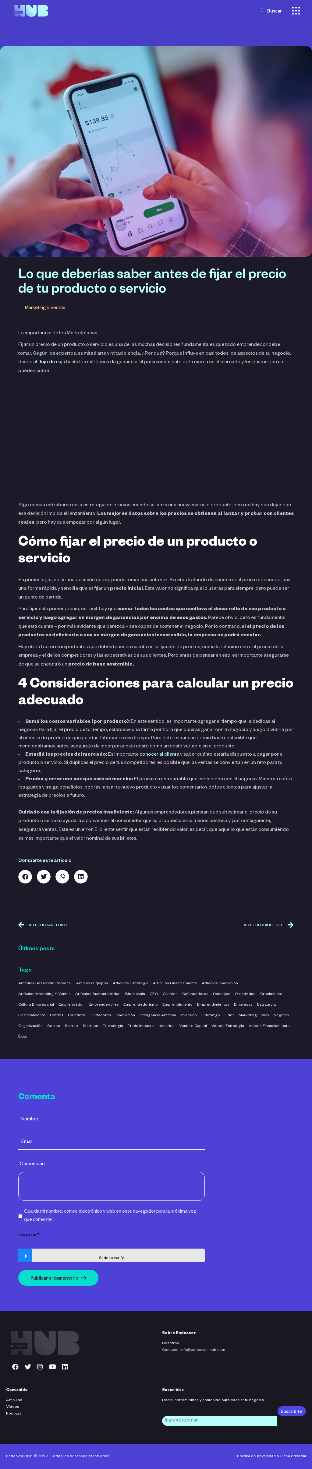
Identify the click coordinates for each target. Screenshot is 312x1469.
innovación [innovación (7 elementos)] (125, 1016)
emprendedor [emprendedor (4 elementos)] (71, 1005)
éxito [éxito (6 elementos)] (22, 1037)
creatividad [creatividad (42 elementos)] (245, 994)
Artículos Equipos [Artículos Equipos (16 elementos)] (92, 984)
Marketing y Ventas (45, 308)
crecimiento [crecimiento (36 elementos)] (271, 994)
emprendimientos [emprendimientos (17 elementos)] (213, 1005)
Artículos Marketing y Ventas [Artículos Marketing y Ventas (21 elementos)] (44, 994)
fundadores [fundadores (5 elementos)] (100, 1016)
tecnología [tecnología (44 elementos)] (113, 1026)
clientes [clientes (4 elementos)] (170, 994)
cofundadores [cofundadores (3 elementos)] (195, 994)
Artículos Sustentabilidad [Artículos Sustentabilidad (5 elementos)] (98, 994)
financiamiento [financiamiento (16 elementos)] (31, 1016)
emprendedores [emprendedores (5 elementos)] (104, 1005)
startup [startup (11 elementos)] (71, 1026)
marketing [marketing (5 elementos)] (248, 1016)
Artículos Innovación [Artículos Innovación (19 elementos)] (220, 984)
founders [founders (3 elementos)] (76, 1016)
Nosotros (170, 1343)
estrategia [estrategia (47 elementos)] (266, 1005)
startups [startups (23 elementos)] (90, 1026)
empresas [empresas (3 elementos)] (243, 1005)
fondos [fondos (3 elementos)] (56, 1016)
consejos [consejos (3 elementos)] (221, 994)
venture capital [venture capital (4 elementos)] (193, 1026)
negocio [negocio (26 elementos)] (281, 1016)
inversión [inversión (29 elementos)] (188, 1016)
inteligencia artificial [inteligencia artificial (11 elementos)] (158, 1016)
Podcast (13, 1414)
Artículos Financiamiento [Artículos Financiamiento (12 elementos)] (175, 984)
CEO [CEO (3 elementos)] (154, 994)
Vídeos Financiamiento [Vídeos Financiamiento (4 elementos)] (269, 1026)
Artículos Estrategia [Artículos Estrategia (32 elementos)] (130, 984)
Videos (12, 1407)
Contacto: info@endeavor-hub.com (193, 1350)
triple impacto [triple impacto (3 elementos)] (141, 1026)
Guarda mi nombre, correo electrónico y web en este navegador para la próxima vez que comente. (110, 1216)
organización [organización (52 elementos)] (30, 1026)
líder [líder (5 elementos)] (229, 1016)
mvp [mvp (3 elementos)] (265, 1016)
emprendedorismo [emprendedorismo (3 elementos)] (140, 1005)
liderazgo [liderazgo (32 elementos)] (210, 1016)
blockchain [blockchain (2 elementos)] (135, 994)
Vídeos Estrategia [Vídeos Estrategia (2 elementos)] (227, 1026)
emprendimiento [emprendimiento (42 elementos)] (177, 1005)
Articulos (14, 1400)
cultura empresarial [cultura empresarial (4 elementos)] (36, 1005)
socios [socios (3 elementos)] (53, 1026)
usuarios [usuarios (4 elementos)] (166, 1026)
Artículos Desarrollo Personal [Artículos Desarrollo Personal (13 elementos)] (45, 984)
